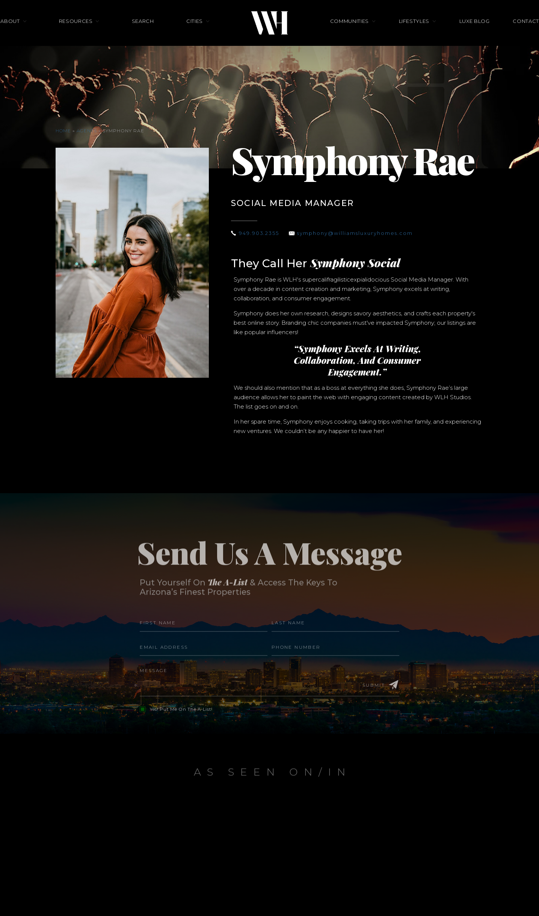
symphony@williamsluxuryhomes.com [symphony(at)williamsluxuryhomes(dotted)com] (361, 233)
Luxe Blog (452, 37)
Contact (492, 37)
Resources (98, 37)
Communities (349, 37)
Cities (194, 37)
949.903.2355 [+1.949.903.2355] (260, 233)
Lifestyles (403, 37)
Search (154, 37)
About (43, 37)
